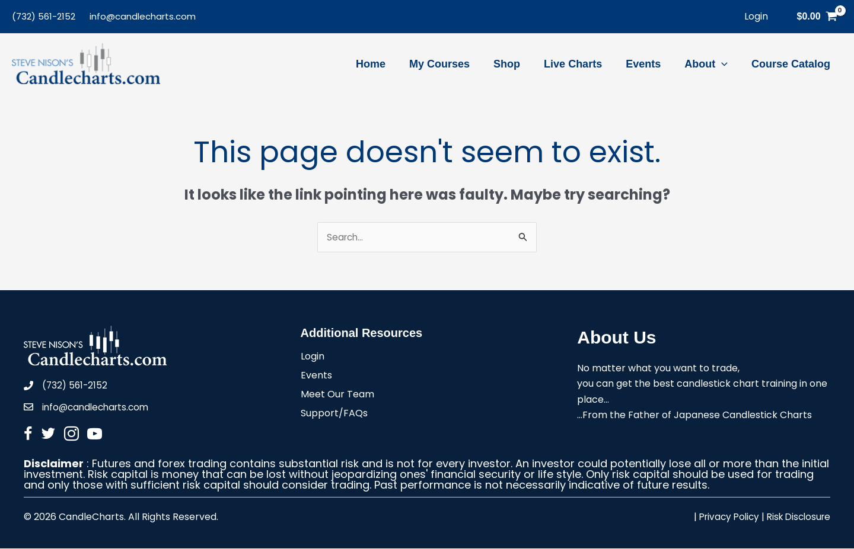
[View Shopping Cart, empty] (817, 16)
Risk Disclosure (796, 517)
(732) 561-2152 (43, 16)
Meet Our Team (337, 396)
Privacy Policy (722, 517)
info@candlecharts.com (143, 16)
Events (316, 377)
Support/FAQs (334, 414)
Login (312, 358)
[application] (725, 64)
